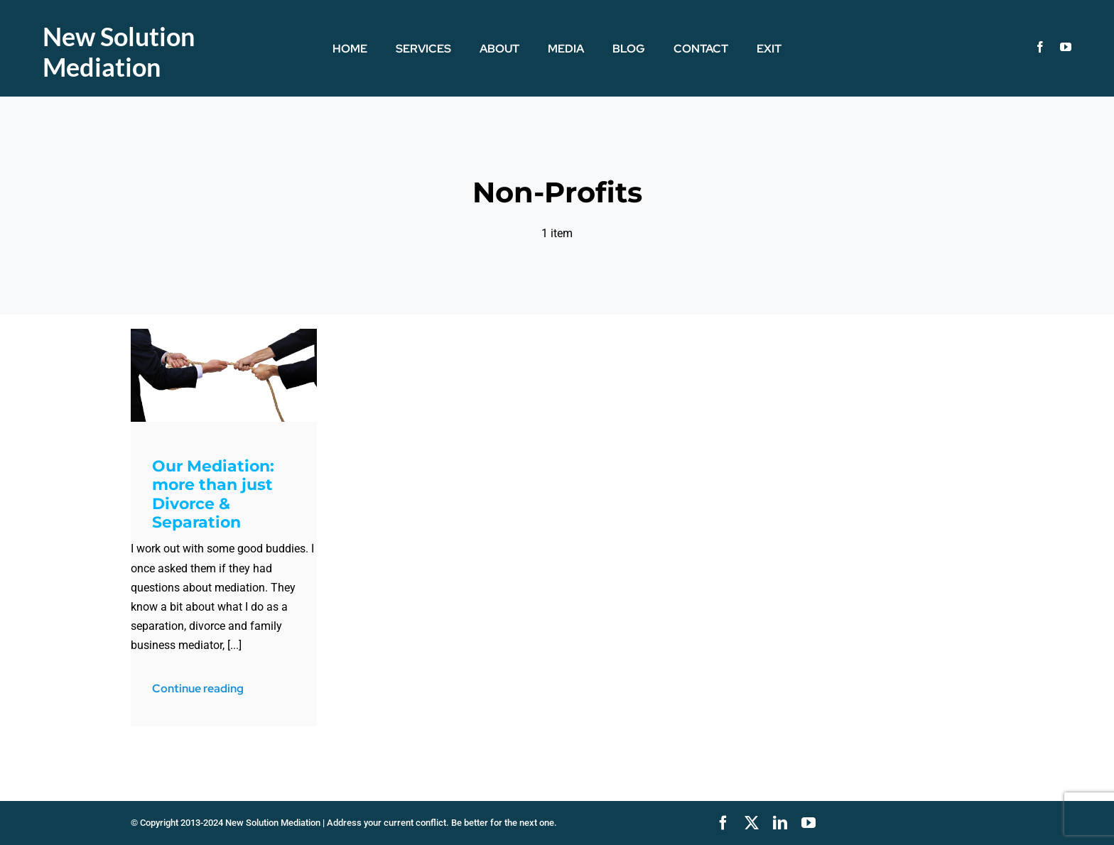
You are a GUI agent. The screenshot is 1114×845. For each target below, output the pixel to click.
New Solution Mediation (119, 51)
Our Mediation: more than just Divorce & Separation (213, 494)
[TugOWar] (224, 334)
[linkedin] (780, 823)
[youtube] (1065, 47)
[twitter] (752, 823)
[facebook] (1040, 47)
